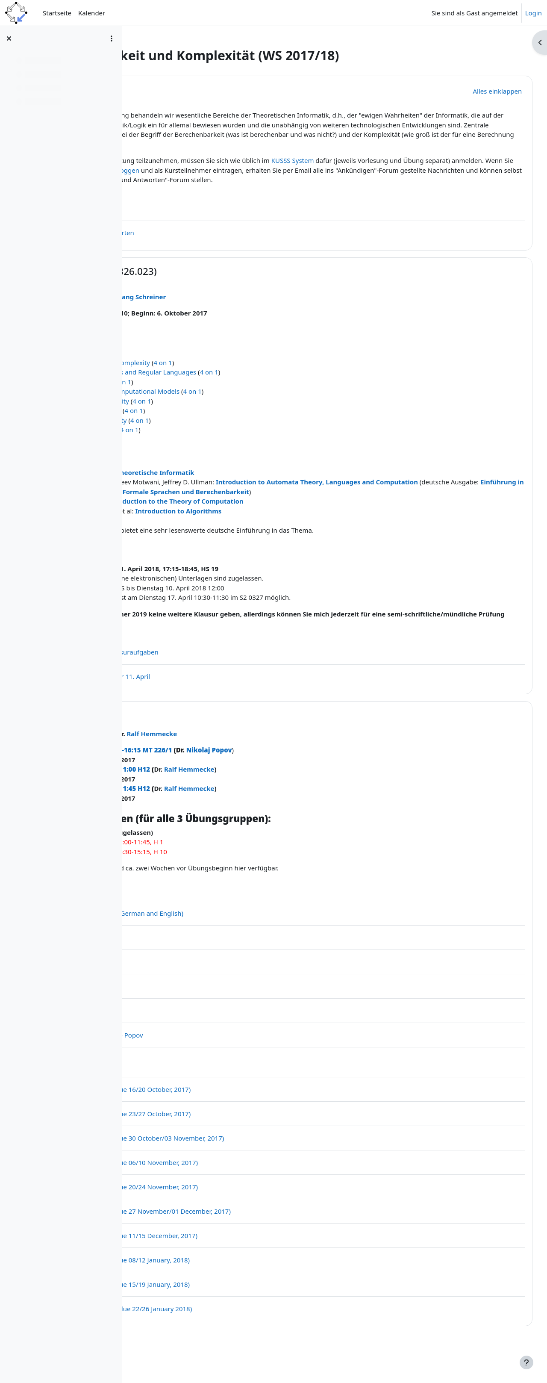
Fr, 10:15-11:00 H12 (220, 788)
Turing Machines (184, 401)
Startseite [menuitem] (57, 13)
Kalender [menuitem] (91, 13)
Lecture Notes (168, 349)
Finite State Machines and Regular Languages (227, 391)
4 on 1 (263, 381)
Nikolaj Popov (179, 753)
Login (533, 13)
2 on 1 (203, 349)
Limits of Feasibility (188, 449)
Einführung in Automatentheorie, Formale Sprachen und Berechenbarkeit (381, 511)
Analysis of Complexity (193, 439)
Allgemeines (194, 90)
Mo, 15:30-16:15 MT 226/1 (231, 769)
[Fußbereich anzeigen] (526, 1362)
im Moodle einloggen (319, 179)
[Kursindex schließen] (9, 38)
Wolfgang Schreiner (234, 316)
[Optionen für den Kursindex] (111, 38)
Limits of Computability (194, 420)
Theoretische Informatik (255, 491)
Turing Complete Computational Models (219, 410)
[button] (152, 90)
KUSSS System (392, 170)
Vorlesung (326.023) (211, 290)
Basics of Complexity (190, 429)
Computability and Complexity (204, 381)
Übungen (187, 734)
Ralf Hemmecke (252, 753)
